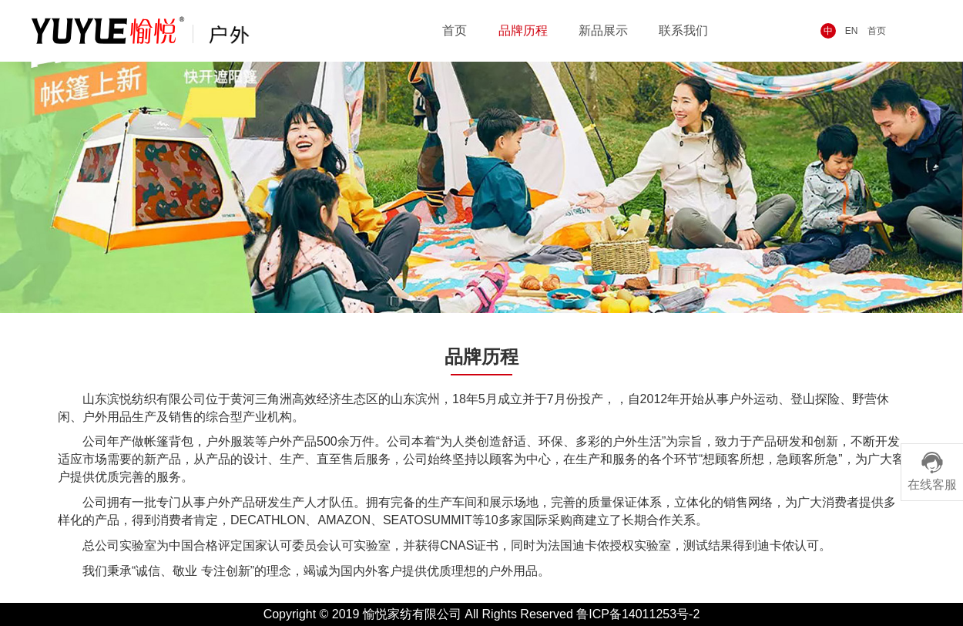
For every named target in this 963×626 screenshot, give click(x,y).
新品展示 (603, 30)
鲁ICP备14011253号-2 (638, 614)
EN (851, 30)
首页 (876, 30)
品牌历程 (523, 30)
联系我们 (683, 30)
